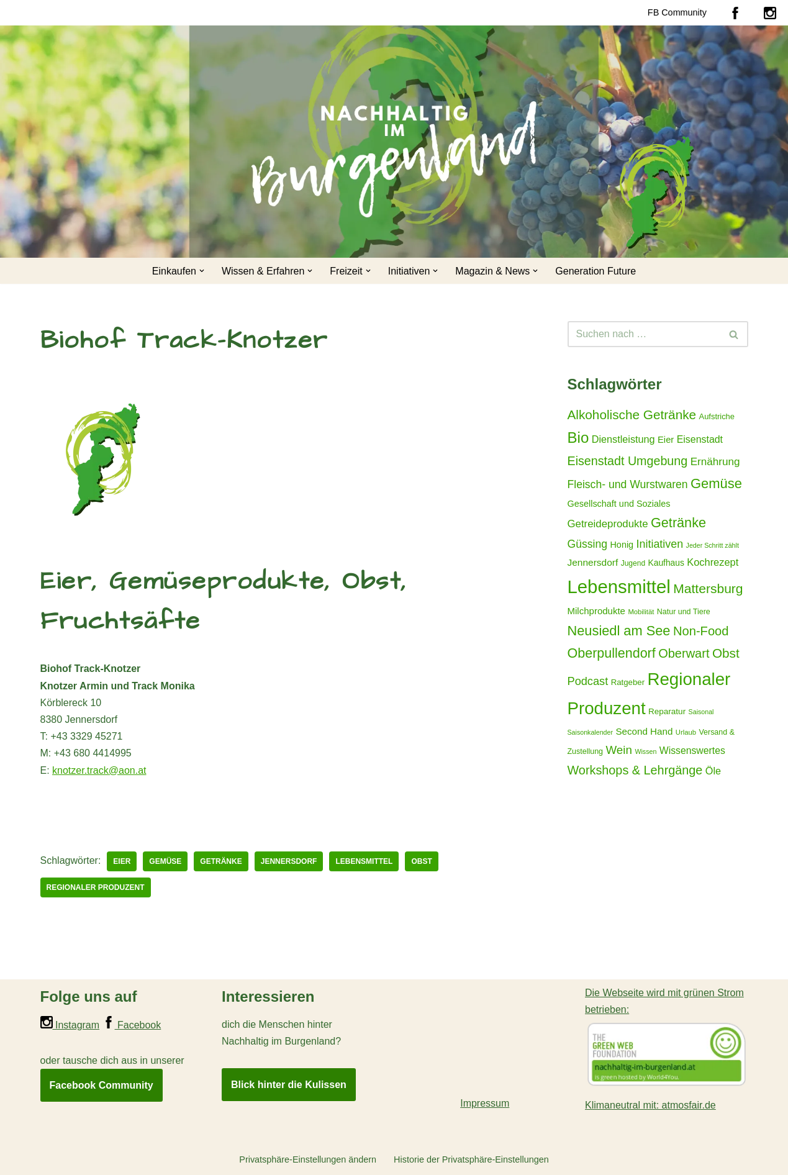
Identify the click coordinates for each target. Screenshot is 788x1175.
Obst (421, 861)
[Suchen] (644, 334)
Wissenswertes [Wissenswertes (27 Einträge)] (692, 750)
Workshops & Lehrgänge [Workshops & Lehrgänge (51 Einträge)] (635, 770)
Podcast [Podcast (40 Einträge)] (588, 681)
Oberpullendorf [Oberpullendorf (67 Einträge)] (612, 653)
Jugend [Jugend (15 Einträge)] (633, 563)
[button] (201, 270)
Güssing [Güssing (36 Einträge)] (588, 544)
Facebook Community (101, 1085)
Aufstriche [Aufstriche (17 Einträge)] (717, 416)
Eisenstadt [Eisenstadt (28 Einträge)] (700, 439)
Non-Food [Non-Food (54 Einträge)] (701, 631)
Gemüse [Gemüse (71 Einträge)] (716, 483)
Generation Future (595, 271)
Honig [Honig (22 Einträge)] (621, 545)
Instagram (70, 1025)
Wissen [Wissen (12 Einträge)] (645, 751)
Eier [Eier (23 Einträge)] (666, 440)
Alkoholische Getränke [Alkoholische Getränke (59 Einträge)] (632, 414)
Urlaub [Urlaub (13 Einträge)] (686, 732)
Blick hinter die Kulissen (288, 1084)
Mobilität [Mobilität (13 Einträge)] (641, 611)
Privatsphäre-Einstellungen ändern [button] (307, 1159)
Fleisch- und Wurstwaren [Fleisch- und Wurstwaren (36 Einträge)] (628, 484)
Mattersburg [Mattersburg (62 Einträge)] (708, 588)
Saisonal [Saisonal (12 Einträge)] (701, 711)
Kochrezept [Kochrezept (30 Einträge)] (712, 562)
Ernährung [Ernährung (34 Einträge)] (715, 461)
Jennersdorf (289, 861)
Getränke (221, 861)
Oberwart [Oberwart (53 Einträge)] (683, 653)
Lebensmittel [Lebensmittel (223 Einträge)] (619, 586)
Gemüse (165, 861)
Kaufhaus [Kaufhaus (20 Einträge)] (666, 563)
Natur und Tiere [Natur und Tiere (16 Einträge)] (683, 611)
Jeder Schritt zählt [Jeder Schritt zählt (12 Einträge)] (712, 545)
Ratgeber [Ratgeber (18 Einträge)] (628, 682)
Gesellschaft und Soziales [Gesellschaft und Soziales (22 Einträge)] (619, 504)
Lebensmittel (363, 861)
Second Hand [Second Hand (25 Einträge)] (644, 731)
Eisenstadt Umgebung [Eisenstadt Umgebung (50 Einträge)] (628, 461)
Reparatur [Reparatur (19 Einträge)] (667, 711)
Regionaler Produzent (96, 887)
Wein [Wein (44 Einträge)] (618, 749)
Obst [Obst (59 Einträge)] (726, 653)
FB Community (677, 12)
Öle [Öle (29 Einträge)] (713, 770)
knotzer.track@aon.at (99, 770)
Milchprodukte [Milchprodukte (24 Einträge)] (596, 611)
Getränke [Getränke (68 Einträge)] (678, 522)
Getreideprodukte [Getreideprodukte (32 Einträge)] (608, 524)
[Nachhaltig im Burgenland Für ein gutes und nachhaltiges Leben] (655, 192)
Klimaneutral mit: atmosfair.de (650, 1105)
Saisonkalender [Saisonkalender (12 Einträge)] (590, 732)
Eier (121, 861)
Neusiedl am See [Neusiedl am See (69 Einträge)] (619, 630)
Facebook (131, 1025)
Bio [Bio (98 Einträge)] (578, 437)
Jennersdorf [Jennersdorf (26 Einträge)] (593, 562)
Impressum (484, 1103)
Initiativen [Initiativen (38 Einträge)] (660, 544)
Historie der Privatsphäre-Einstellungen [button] (471, 1159)
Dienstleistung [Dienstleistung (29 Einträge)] (623, 439)
